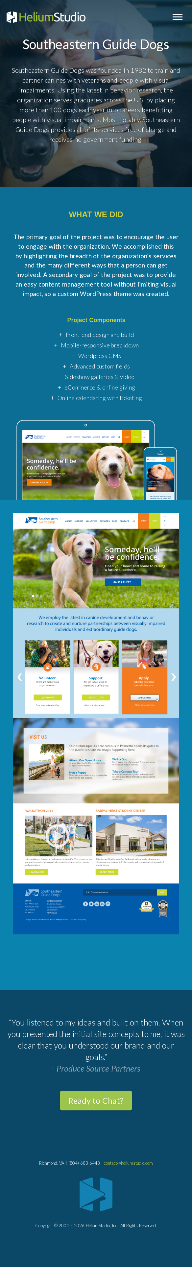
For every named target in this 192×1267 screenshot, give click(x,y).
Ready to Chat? (96, 1100)
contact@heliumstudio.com (128, 1163)
